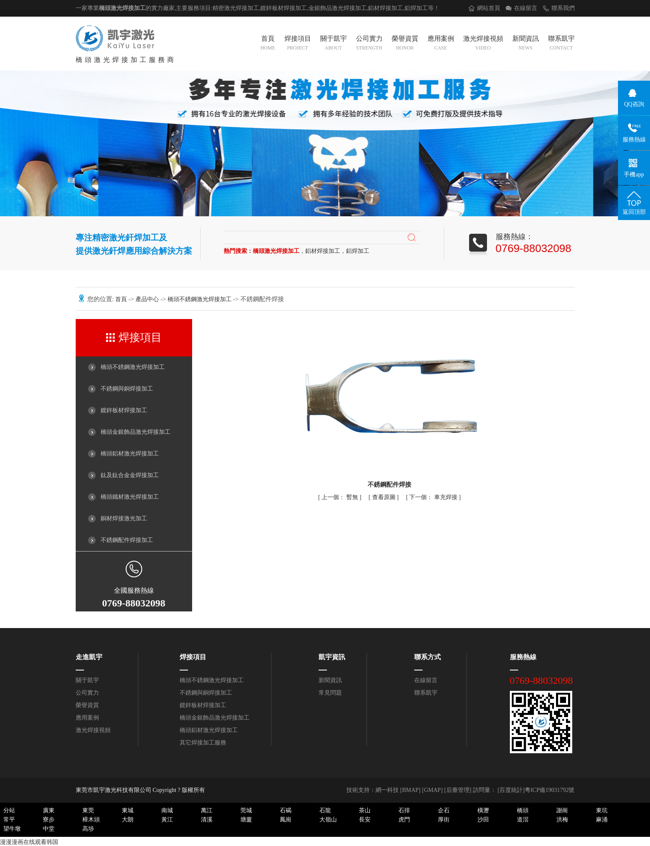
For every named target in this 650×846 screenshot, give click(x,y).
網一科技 (387, 790)
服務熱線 (523, 656)
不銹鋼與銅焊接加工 (127, 389)
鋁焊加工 (416, 8)
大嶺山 (328, 819)
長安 (365, 819)
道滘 (523, 819)
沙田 (483, 819)
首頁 (267, 43)
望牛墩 (12, 829)
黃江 (167, 819)
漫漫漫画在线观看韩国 (29, 842)
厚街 (444, 819)
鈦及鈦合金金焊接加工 (130, 475)
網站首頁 (488, 8)
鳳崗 (286, 819)
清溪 (207, 819)
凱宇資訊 (332, 656)
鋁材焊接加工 (385, 8)
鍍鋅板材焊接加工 (124, 410)
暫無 (340, 497)
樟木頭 (91, 819)
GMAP (432, 790)
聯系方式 (427, 656)
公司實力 (369, 43)
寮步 (48, 819)
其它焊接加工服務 (203, 743)
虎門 (404, 819)
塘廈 (246, 819)
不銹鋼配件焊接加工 (127, 540)
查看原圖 (384, 497)
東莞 (88, 810)
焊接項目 (297, 43)
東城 (127, 810)
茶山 (365, 810)
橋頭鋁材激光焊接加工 (130, 453)
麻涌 (602, 819)
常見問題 (330, 693)
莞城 (246, 810)
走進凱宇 (89, 656)
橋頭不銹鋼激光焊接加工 (200, 299)
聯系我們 (563, 8)
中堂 (48, 829)
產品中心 (148, 299)
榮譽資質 (405, 43)
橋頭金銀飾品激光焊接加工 (136, 432)
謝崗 (562, 810)
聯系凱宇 (561, 43)
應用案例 (441, 43)
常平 (9, 819)
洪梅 (562, 819)
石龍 (325, 810)
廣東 (48, 810)
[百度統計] (510, 790)
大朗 (127, 819)
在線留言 (525, 8)
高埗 (88, 829)
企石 (444, 810)
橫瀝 (483, 810)
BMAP (410, 790)
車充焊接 (434, 497)
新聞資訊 (525, 43)
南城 (167, 810)
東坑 (602, 810)
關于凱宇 (333, 43)
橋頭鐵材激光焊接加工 (130, 497)
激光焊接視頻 (483, 43)
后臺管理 (458, 790)
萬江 (207, 810)
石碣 (286, 810)
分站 (9, 810)
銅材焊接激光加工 (124, 518)
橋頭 (523, 810)
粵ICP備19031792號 (550, 790)
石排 (404, 810)
